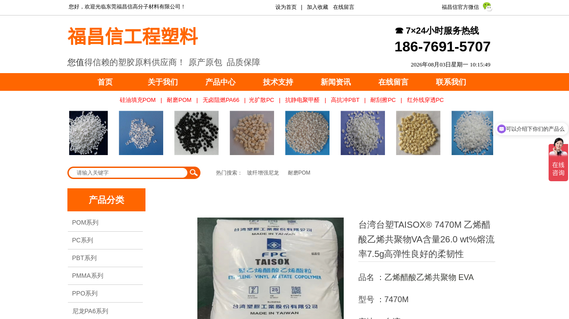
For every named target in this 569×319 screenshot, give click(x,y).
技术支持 (278, 82)
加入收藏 (317, 7)
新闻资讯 (336, 82)
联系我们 (451, 82)
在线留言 (393, 82)
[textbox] (128, 173)
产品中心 (220, 82)
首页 (105, 82)
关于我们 (163, 82)
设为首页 (286, 7)
